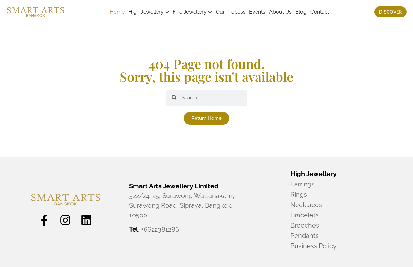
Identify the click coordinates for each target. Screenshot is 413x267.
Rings (298, 194)
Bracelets (304, 215)
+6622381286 (160, 229)
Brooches (304, 225)
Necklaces (306, 205)
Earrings (302, 184)
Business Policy (313, 246)
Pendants (304, 236)
